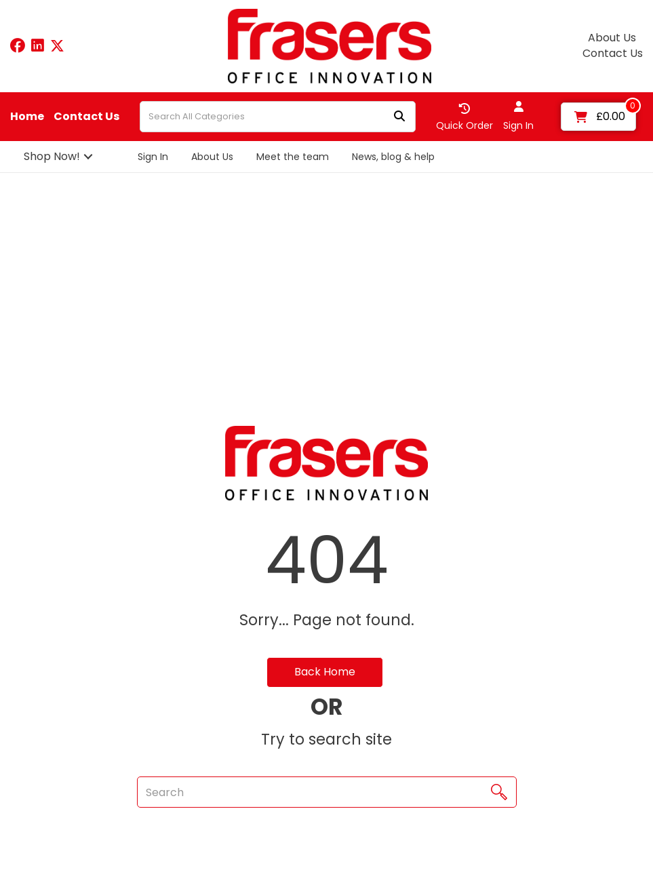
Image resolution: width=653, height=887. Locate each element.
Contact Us (612, 53)
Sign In (153, 156)
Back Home (324, 671)
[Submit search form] (399, 117)
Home (27, 116)
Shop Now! (52, 156)
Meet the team (292, 156)
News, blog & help (393, 156)
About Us (612, 38)
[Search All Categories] (278, 116)
